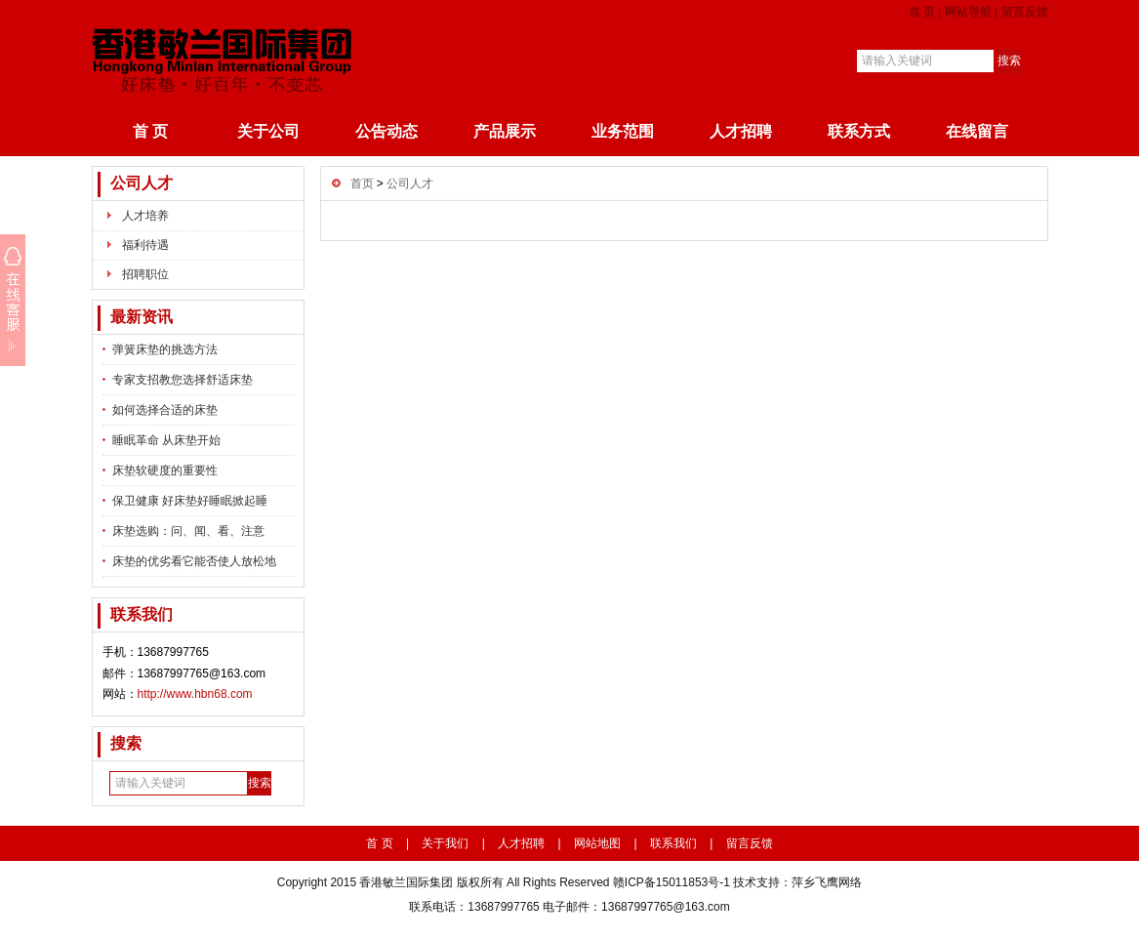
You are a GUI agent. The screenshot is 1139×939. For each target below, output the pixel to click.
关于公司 (268, 131)
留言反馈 (1024, 12)
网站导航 (968, 12)
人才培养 (145, 216)
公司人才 (141, 183)
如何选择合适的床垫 (165, 410)
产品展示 (504, 131)
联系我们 (673, 843)
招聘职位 (145, 274)
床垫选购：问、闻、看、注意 (188, 531)
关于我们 (445, 843)
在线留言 (977, 131)
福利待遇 (145, 245)
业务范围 (622, 131)
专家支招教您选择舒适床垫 (182, 380)
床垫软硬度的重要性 (165, 470)
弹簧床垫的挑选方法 (165, 349)
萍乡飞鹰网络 (827, 882)
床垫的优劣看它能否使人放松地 (194, 561)
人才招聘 (741, 131)
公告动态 (386, 131)
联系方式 (859, 131)
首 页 (922, 12)
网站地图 (597, 843)
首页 (362, 183)
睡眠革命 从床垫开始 (166, 440)
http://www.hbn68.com (195, 694)
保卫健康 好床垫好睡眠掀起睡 (189, 501)
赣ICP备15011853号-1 (671, 882)
